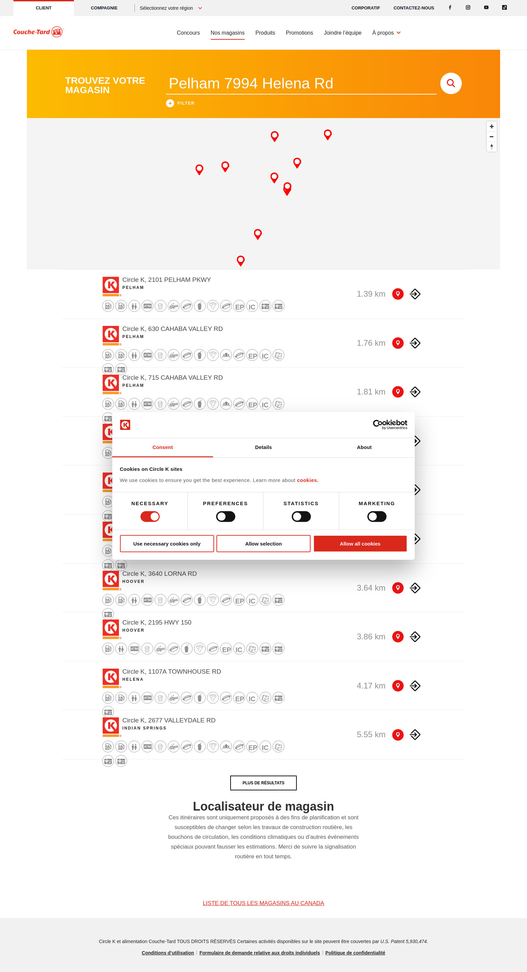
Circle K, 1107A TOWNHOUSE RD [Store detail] (171, 671)
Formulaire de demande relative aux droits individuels (259, 953)
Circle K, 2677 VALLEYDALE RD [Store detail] (168, 720)
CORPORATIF (366, 7)
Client (44, 7)
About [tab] (364, 447)
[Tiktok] (504, 8)
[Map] (263, 193)
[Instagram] (468, 8)
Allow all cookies (360, 543)
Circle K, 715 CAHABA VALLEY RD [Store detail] (172, 377)
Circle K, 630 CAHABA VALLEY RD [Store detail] (172, 328)
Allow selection (263, 543)
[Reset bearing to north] (492, 147)
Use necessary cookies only (166, 543)
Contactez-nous (414, 7)
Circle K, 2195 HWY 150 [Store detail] (157, 622)
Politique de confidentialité (355, 953)
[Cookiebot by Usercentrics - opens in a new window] (378, 425)
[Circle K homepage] (38, 33)
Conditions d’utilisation (168, 953)
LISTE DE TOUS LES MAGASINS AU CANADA (263, 903)
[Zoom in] (492, 126)
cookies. (308, 480)
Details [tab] (263, 447)
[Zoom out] (492, 137)
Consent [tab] (163, 447)
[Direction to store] (415, 294)
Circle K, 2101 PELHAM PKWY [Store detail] (166, 279)
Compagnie (104, 7)
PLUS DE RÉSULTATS (264, 783)
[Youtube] (486, 8)
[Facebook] (450, 8)
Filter (180, 104)
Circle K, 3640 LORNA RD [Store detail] (159, 573)
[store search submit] (451, 83)
